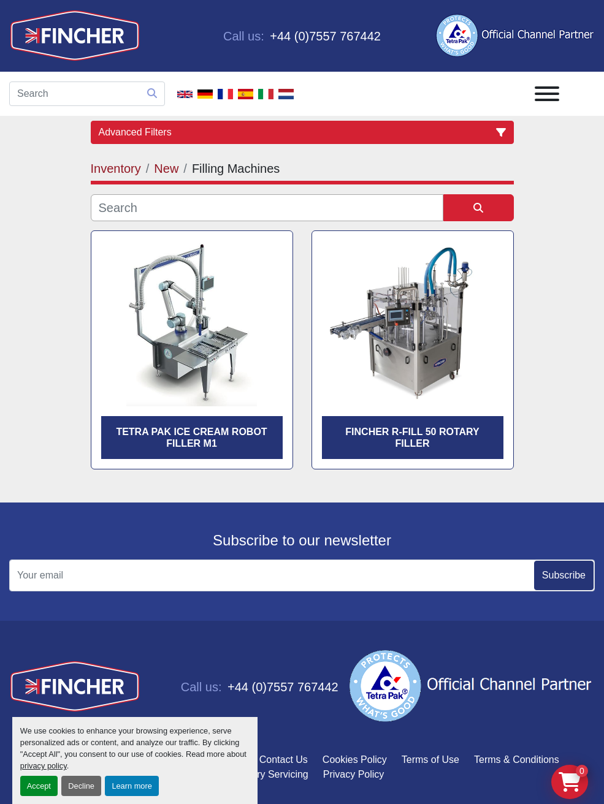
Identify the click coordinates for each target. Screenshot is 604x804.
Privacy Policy (353, 774)
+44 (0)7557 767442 (324, 36)
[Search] (87, 94)
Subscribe (564, 575)
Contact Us (283, 759)
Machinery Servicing (264, 774)
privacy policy (43, 765)
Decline (81, 786)
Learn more (131, 786)
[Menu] (547, 93)
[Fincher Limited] (74, 686)
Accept (39, 786)
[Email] (302, 575)
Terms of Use (430, 759)
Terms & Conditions (516, 759)
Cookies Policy (355, 759)
